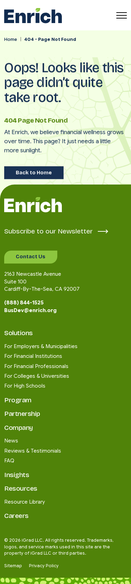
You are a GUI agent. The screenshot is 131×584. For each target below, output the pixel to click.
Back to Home (34, 166)
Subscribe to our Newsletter (55, 231)
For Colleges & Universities (36, 376)
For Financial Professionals (36, 366)
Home (10, 39)
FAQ (9, 460)
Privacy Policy (44, 566)
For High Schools (24, 386)
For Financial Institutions (33, 356)
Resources (20, 488)
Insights (16, 475)
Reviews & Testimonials (32, 451)
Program (17, 400)
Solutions (18, 333)
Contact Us (30, 256)
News (11, 441)
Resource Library (24, 502)
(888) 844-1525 (24, 303)
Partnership (22, 414)
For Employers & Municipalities (41, 346)
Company (18, 428)
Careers (16, 516)
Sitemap (13, 566)
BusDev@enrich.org (30, 310)
